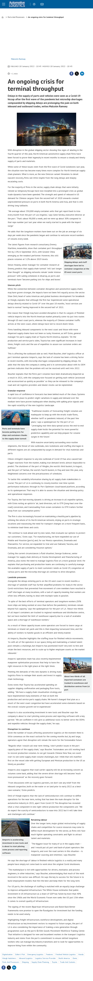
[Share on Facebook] (71, 73)
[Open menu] (3, 4)
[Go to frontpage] (17, 4)
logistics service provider (45, 958)
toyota (54, 962)
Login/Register (35, 4)
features (49, 954)
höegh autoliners (9, 958)
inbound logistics (26, 958)
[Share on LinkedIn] (82, 73)
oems (75, 958)
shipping (25, 962)
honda (81, 954)
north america (64, 958)
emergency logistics (35, 954)
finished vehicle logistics (66, 954)
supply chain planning (40, 962)
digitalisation (7, 954)
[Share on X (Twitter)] (77, 73)
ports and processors (10, 962)
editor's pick (20, 954)
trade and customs (67, 962)
